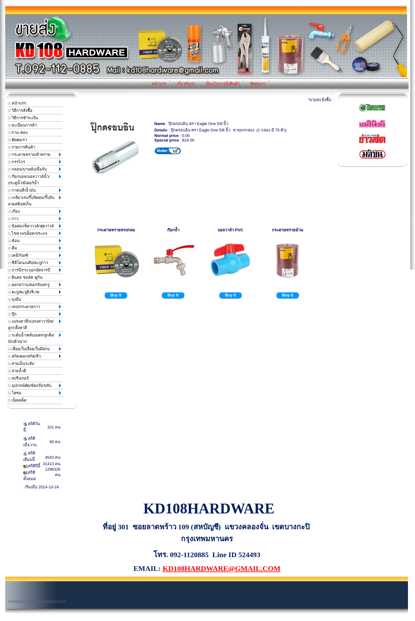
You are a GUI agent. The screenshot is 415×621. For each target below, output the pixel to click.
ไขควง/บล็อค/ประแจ (34, 233)
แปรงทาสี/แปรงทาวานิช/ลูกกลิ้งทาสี (34, 324)
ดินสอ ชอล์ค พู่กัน (25, 277)
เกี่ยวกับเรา (184, 83)
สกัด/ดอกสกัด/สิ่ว (34, 356)
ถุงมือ (14, 299)
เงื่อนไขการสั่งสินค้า (221, 83)
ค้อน (34, 240)
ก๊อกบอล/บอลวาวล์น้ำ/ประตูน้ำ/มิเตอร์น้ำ (34, 179)
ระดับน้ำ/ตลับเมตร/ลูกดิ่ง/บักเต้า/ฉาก (34, 338)
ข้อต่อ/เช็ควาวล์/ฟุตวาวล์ (34, 226)
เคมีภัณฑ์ (34, 255)
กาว (34, 218)
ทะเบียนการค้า (22, 125)
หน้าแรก (157, 83)
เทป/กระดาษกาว (34, 306)
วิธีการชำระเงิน (23, 118)
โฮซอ (34, 393)
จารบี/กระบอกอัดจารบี (34, 270)
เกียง (34, 211)
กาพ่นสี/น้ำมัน (34, 190)
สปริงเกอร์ (18, 378)
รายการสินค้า (21, 147)
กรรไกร (34, 162)
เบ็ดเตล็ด (17, 400)
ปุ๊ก (34, 314)
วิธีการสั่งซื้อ (20, 110)
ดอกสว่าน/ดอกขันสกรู (34, 284)
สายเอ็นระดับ (21, 363)
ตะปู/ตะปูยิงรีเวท (34, 292)
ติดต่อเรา (256, 83)
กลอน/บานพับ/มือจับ (34, 169)
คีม (34, 248)
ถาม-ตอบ (18, 132)
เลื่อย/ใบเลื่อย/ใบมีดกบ (34, 349)
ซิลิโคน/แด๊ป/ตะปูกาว (34, 262)
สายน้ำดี (17, 371)
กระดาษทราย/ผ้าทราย (34, 154)
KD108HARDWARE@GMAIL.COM (222, 568)
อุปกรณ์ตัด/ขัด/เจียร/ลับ (34, 385)
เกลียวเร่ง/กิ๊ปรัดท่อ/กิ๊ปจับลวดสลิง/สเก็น (34, 200)
